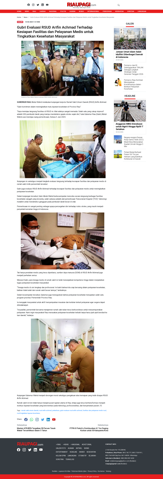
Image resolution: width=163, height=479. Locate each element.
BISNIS (81, 11)
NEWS (27, 11)
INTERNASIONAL (93, 11)
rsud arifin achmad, (45, 410)
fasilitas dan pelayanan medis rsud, (95, 410)
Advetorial (87, 444)
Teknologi (70, 459)
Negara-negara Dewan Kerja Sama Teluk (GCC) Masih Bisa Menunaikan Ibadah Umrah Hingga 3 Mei (133, 141)
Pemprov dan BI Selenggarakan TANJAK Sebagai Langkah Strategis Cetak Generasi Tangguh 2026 (133, 69)
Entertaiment (62, 452)
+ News (66, 444)
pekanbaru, (56, 410)
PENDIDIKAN (107, 11)
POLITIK (63, 11)
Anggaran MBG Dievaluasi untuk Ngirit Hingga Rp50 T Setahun (129, 127)
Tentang (108, 471)
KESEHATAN (119, 11)
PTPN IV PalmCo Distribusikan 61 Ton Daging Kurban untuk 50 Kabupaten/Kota (89, 429)
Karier (82, 452)
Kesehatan (91, 452)
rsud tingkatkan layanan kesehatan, (28, 413)
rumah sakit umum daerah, (30, 410)
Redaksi (54, 471)
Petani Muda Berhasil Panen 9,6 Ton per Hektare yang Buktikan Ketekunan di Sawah (133, 155)
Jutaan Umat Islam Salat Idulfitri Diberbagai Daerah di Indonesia (129, 54)
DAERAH (43, 11)
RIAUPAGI (78, 4)
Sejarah (92, 456)
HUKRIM (72, 11)
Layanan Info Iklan (64, 471)
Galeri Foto (61, 448)
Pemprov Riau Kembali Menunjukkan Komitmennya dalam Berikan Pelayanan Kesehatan (133, 84)
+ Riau (58, 444)
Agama (71, 448)
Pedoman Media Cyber (79, 471)
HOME (19, 11)
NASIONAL (53, 11)
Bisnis (86, 448)
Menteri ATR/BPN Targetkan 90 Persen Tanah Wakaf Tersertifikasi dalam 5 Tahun (36, 429)
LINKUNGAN (142, 11)
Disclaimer (101, 471)
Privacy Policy (92, 471)
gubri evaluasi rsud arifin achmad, (71, 410)
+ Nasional (75, 444)
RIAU (34, 11)
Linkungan (72, 456)
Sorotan (59, 459)
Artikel (79, 448)
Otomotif (82, 456)
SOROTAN (130, 11)
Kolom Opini (61, 456)
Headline (73, 452)
